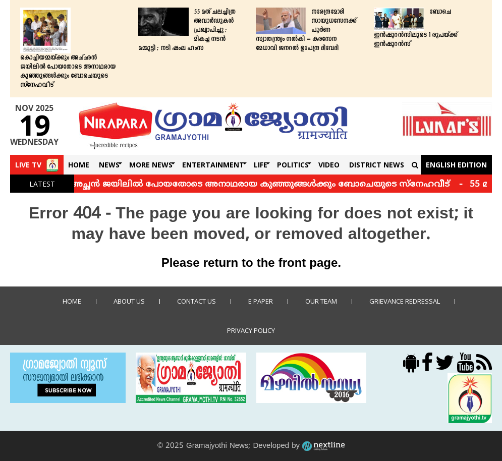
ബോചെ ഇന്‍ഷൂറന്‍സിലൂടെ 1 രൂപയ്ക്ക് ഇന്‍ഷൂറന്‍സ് (415, 28)
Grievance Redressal (404, 301)
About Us (129, 301)
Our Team (321, 301)
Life (260, 164)
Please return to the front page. (251, 263)
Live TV (28, 164)
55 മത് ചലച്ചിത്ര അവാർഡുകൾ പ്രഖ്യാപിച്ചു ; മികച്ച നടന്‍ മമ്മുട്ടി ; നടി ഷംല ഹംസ (187, 30)
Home (78, 164)
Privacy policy (251, 330)
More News (151, 164)
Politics (293, 164)
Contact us (196, 301)
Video (329, 164)
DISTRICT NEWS (376, 164)
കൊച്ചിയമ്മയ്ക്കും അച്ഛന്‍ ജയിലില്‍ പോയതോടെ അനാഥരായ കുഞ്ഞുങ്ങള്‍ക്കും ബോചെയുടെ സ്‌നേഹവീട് (68, 71)
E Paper (260, 301)
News (109, 164)
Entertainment (213, 164)
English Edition (456, 164)
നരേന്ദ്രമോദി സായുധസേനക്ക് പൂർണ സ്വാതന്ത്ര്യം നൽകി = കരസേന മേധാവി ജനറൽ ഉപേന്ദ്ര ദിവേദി (306, 30)
